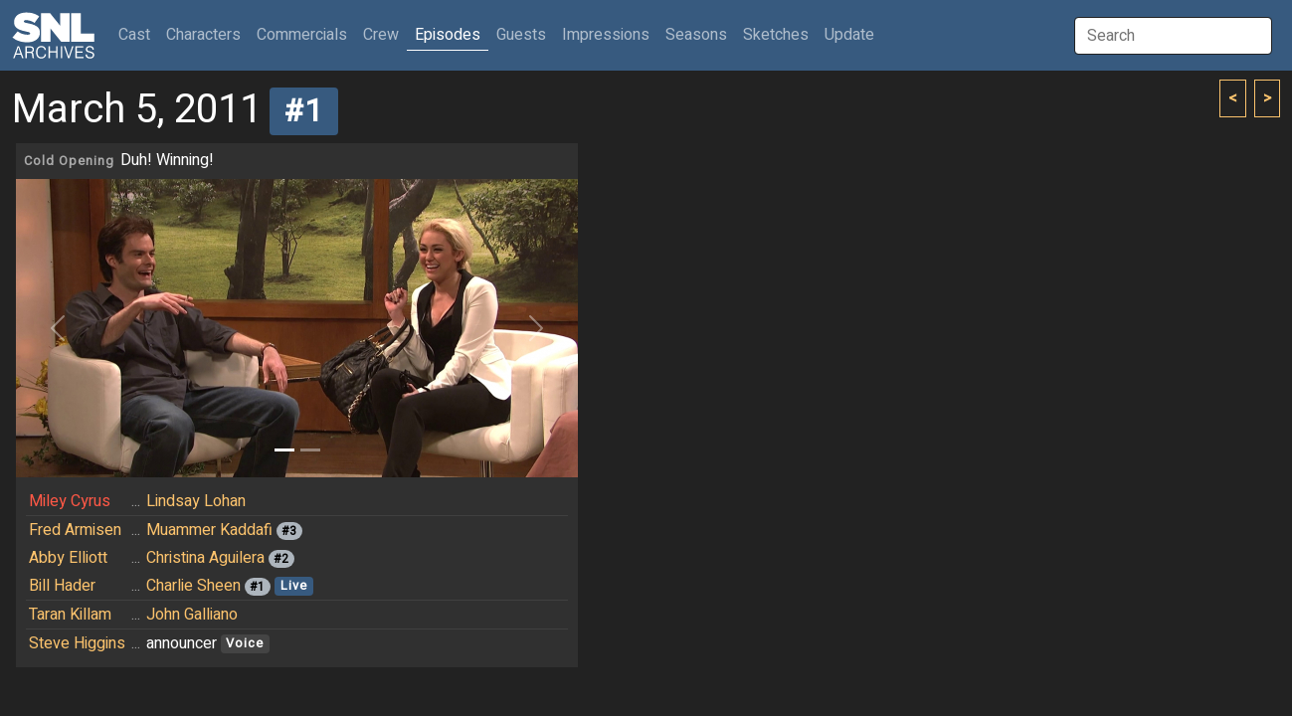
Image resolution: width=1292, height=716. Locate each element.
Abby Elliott (68, 558)
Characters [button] (203, 35)
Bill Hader (62, 586)
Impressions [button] (605, 35)
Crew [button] (381, 35)
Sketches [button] (776, 35)
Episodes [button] (447, 35)
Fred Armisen (75, 530)
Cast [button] (138, 34)
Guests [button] (521, 35)
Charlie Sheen (193, 586)
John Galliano (192, 614)
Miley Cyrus (69, 501)
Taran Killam (70, 614)
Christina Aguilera (205, 558)
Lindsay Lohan (196, 501)
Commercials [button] (302, 35)
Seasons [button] (696, 35)
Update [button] (849, 35)
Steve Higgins (77, 643)
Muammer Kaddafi (209, 530)
